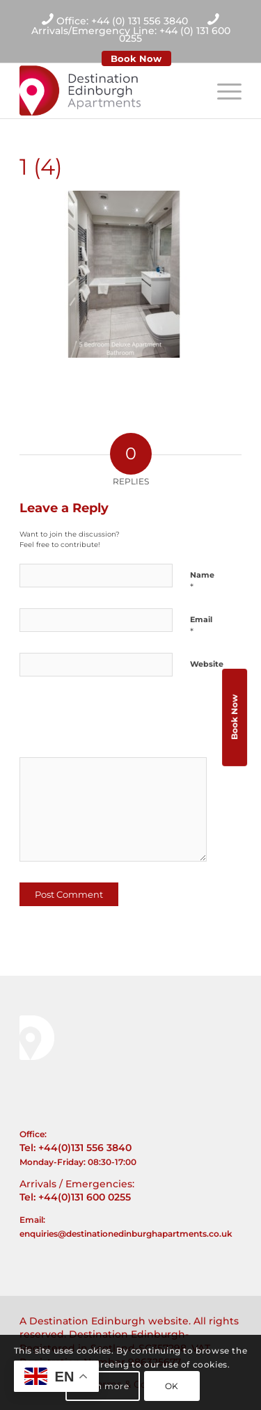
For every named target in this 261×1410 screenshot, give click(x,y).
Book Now (136, 58)
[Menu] (222, 90)
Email (201, 626)
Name (202, 581)
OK (172, 1386)
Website (206, 664)
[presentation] (114, 721)
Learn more (103, 1386)
